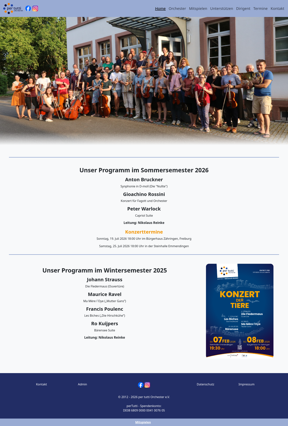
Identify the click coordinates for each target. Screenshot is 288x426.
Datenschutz (205, 384)
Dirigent (243, 8)
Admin (82, 384)
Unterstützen (221, 8)
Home (160, 8)
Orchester (177, 8)
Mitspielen (198, 8)
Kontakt (277, 8)
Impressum (247, 384)
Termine (260, 8)
